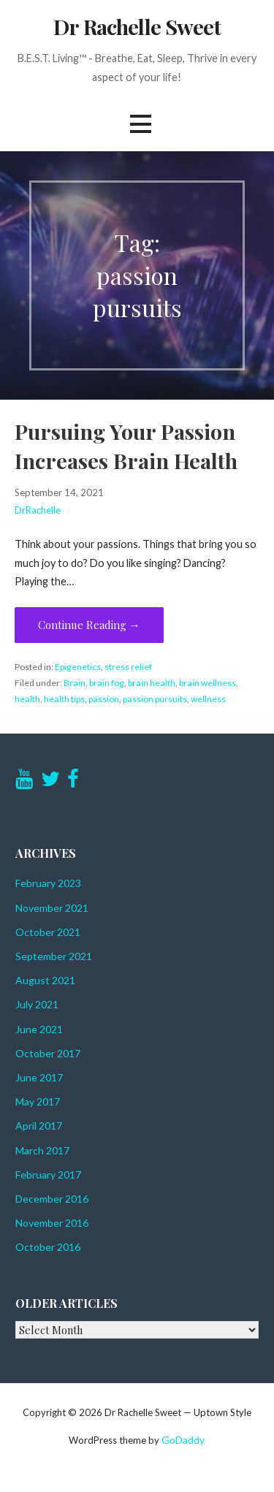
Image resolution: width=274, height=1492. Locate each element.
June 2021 (39, 1029)
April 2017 (38, 1125)
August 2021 (45, 980)
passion (103, 698)
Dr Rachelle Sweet (136, 26)
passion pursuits (155, 698)
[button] (140, 123)
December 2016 (51, 1198)
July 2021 (36, 1004)
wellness (208, 698)
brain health (151, 682)
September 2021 (53, 956)
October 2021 (47, 932)
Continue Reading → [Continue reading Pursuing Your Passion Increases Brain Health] (89, 624)
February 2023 (48, 883)
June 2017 (39, 1077)
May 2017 (37, 1101)
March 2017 (42, 1150)
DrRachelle (38, 510)
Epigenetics (78, 666)
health (27, 698)
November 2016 (51, 1223)
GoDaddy (183, 1440)
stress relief (128, 666)
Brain (74, 682)
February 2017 (48, 1174)
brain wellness (207, 682)
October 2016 (47, 1247)
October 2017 (47, 1053)
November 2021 (51, 908)
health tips (64, 698)
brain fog (106, 682)
